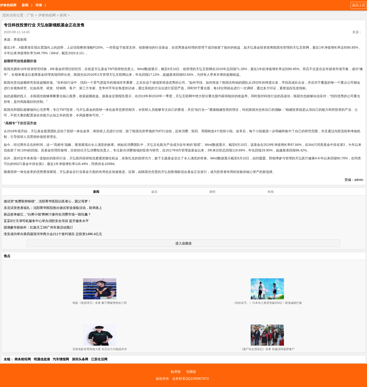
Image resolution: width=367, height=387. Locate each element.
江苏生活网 (99, 359)
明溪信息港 (42, 359)
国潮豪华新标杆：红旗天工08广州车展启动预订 (38, 227)
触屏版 (176, 371)
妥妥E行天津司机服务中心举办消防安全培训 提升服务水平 (46, 221)
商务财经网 (23, 359)
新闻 (25, 5)
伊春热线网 (8, 5)
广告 (30, 15)
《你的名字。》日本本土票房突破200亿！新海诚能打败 (267, 303)
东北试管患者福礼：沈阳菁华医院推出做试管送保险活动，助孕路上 (53, 208)
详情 (38, 5)
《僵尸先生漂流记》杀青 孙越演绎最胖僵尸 (267, 349)
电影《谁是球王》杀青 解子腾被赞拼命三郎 (100, 303)
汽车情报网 (61, 359)
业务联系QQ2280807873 (190, 378)
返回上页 (358, 5)
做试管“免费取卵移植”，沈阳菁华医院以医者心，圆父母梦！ (47, 201)
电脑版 (191, 371)
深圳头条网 (80, 359)
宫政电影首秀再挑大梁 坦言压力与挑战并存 (100, 349)
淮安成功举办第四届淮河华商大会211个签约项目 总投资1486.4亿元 (53, 234)
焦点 (7, 256)
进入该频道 (183, 243)
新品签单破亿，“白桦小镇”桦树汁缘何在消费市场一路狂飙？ (47, 214)
